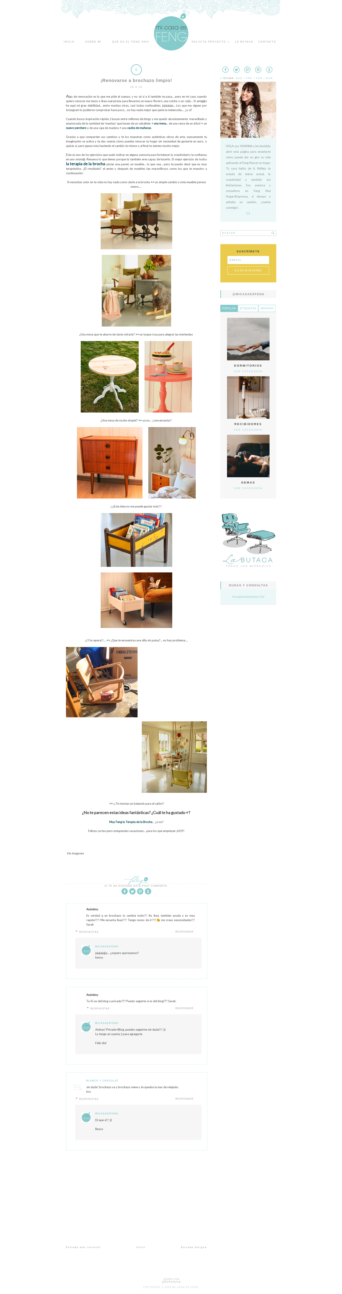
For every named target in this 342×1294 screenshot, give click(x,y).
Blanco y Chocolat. (102, 1080)
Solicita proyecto (211, 42)
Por (259, 78)
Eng (239, 78)
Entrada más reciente (83, 1247)
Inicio (69, 42)
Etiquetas (248, 308)
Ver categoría (248, 371)
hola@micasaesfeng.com (248, 597)
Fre (249, 78)
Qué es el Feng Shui (131, 42)
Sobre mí (93, 42)
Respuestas (89, 932)
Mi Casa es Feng (185, 1287)
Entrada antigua (194, 1247)
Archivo (266, 308)
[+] (248, 213)
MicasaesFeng (107, 946)
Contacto (267, 42)
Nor (269, 78)
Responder (184, 932)
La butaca (244, 42)
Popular (229, 308)
